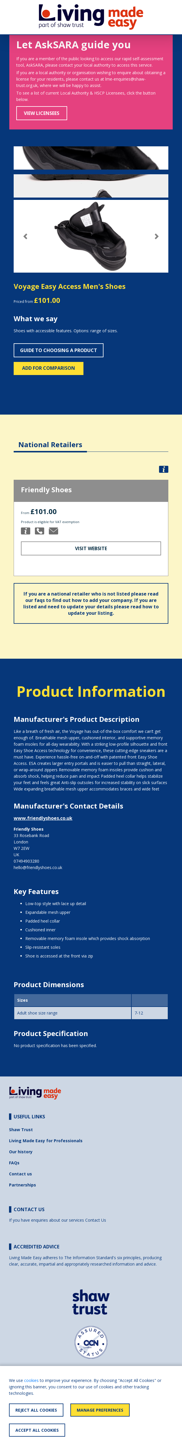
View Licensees (41, 113)
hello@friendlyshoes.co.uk (38, 867)
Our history (21, 1151)
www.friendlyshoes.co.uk (43, 818)
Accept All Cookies (37, 1430)
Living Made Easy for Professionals (46, 1140)
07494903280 (26, 861)
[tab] (50, 440)
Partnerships (22, 1185)
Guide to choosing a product (58, 350)
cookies (31, 1380)
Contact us (20, 1174)
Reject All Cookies (36, 1410)
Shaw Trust (21, 1129)
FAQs (14, 1162)
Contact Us (95, 1220)
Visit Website (91, 548)
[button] (25, 236)
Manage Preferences (100, 1410)
